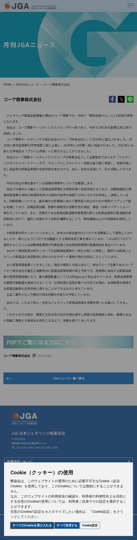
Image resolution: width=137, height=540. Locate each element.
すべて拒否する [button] (67, 525)
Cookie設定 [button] (90, 525)
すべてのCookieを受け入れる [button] (32, 525)
